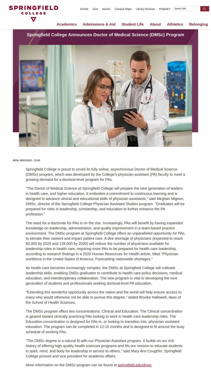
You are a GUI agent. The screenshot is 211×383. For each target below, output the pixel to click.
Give (95, 9)
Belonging (198, 24)
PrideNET (165, 9)
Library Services (145, 9)
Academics (66, 24)
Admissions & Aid (99, 24)
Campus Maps (123, 9)
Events (84, 9)
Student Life (133, 24)
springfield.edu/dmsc (134, 365)
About (155, 24)
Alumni (106, 9)
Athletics (175, 24)
